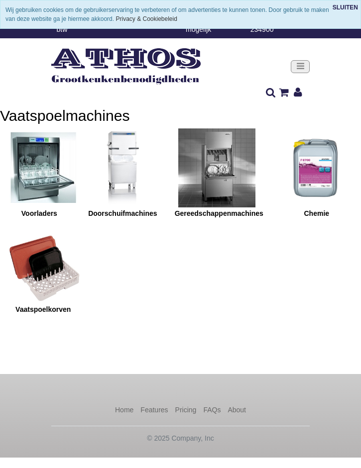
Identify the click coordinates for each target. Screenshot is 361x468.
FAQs (212, 410)
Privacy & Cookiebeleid (146, 18)
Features (154, 410)
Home (124, 410)
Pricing (186, 410)
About (237, 410)
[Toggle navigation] (300, 67)
